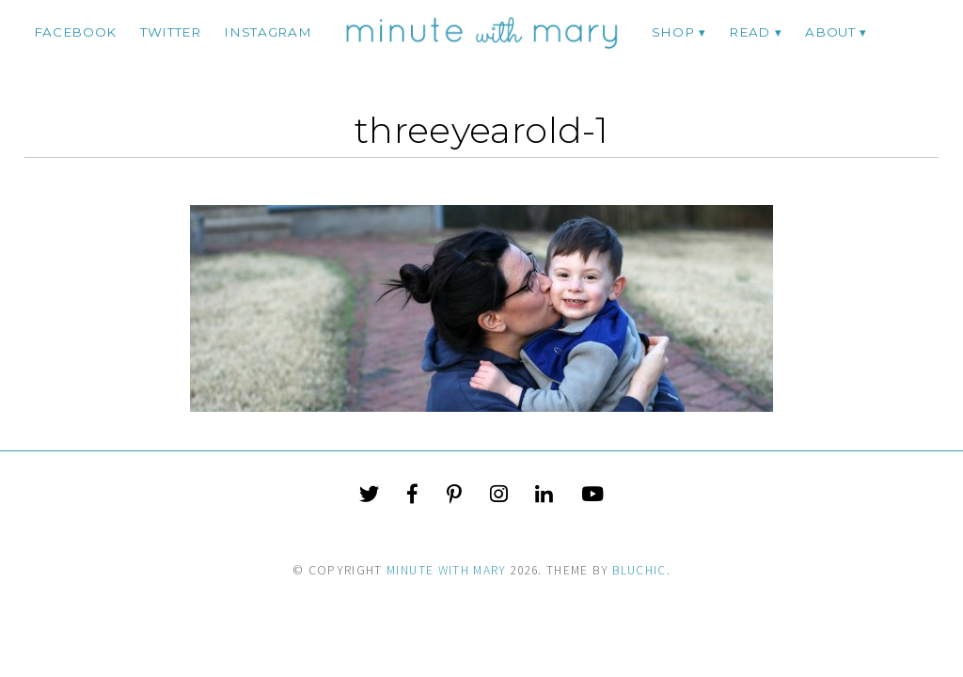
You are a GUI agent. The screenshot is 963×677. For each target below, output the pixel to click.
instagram (267, 31)
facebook (75, 31)
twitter (170, 31)
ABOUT (830, 31)
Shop (673, 31)
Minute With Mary (447, 570)
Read (749, 31)
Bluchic (639, 570)
